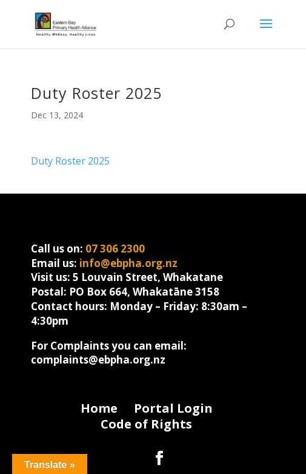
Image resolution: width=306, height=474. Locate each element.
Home (99, 408)
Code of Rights (146, 424)
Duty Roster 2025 (70, 161)
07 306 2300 (115, 249)
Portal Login (173, 408)
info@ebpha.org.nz (128, 263)
